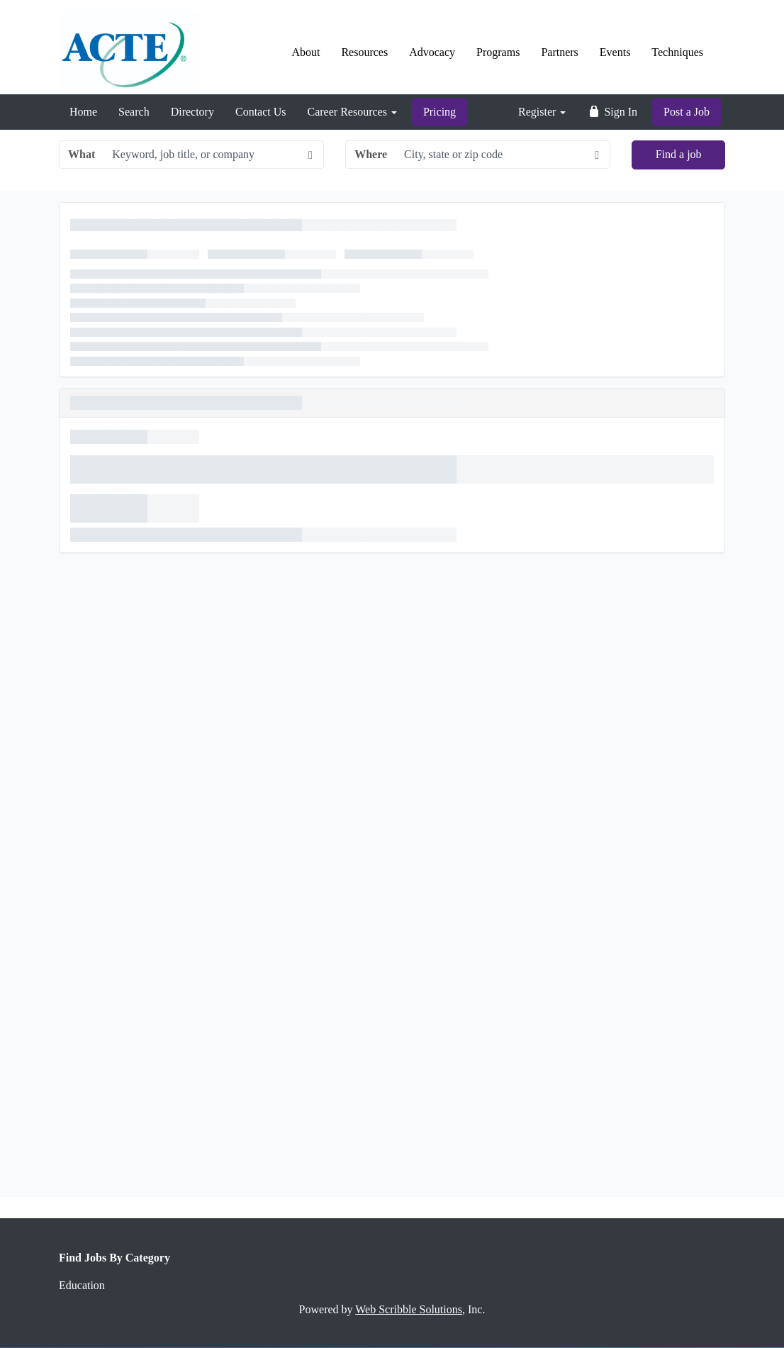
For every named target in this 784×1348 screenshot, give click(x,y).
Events (615, 52)
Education (82, 1285)
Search (134, 112)
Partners (559, 52)
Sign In (612, 112)
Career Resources (352, 112)
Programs (498, 52)
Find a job (679, 154)
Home (83, 112)
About (305, 52)
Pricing (439, 112)
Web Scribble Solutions (408, 1309)
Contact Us (260, 112)
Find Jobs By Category (114, 1258)
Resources (364, 52)
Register (542, 112)
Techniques (677, 52)
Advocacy (432, 52)
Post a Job (686, 112)
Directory (192, 112)
